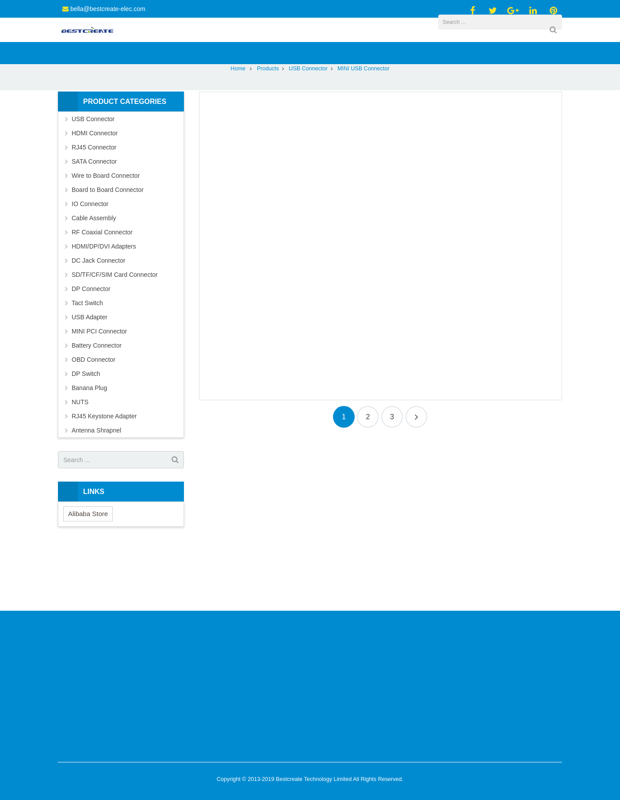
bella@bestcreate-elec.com (107, 8)
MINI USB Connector (310, 107)
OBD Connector (93, 414)
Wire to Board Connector (106, 230)
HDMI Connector (95, 188)
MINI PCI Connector (99, 386)
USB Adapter (89, 372)
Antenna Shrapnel (96, 485)
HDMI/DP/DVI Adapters (104, 301)
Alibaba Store (88, 569)
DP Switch (86, 429)
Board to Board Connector (108, 245)
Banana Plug (89, 443)
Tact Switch (87, 358)
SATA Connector (94, 216)
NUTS (80, 457)
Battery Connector (97, 400)
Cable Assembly (94, 273)
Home (237, 124)
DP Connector (91, 344)
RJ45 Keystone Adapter (104, 471)
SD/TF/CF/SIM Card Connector (115, 329)
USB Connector (308, 124)
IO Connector (90, 259)
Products (268, 124)
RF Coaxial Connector (102, 287)
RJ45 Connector (94, 202)
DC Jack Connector (98, 315)
